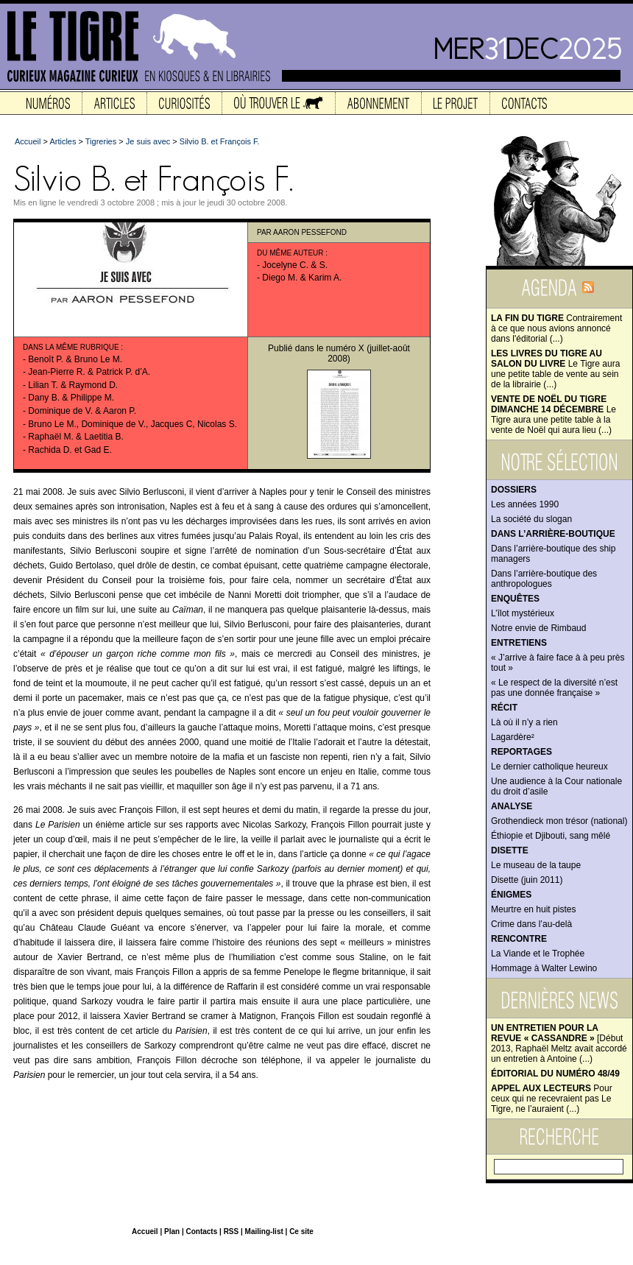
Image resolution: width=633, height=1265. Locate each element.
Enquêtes (515, 598)
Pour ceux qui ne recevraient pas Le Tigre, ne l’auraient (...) (551, 1098)
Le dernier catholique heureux (549, 766)
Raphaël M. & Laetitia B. (75, 436)
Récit (504, 707)
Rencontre (519, 939)
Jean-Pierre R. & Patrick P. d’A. (89, 372)
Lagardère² (512, 737)
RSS (231, 1231)
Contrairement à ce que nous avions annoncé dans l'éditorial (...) (556, 328)
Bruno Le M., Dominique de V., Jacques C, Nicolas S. (132, 424)
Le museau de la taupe (536, 865)
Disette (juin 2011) (526, 880)
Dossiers (514, 489)
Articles (62, 141)
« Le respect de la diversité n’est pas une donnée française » (554, 687)
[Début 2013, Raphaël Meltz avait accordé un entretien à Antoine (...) (559, 1043)
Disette (509, 850)
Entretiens (519, 643)
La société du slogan (531, 519)
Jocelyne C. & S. (295, 265)
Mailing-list (264, 1231)
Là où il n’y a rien (524, 722)
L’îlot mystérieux (522, 613)
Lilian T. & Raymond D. (73, 385)
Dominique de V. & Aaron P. (82, 411)
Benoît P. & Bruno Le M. (75, 359)
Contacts (201, 1231)
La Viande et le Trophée (537, 953)
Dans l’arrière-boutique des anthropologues (544, 578)
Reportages (521, 752)
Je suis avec (148, 141)
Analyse (511, 806)
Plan (172, 1231)
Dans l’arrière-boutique (553, 534)
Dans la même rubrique (71, 347)
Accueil (27, 141)
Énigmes (511, 894)
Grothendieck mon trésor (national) (559, 821)
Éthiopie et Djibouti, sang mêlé (550, 836)
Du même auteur (290, 253)
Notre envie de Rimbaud (538, 628)
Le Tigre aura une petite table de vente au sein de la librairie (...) (555, 369)
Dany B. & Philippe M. (71, 397)
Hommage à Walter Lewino (544, 968)
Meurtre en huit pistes (533, 909)
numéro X (345, 348)
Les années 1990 (525, 504)
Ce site (301, 1231)
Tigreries (100, 141)
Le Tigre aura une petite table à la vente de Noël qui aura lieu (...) (553, 414)
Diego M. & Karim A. (302, 277)
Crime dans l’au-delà (531, 924)
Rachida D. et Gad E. (69, 450)
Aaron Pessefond (310, 232)
